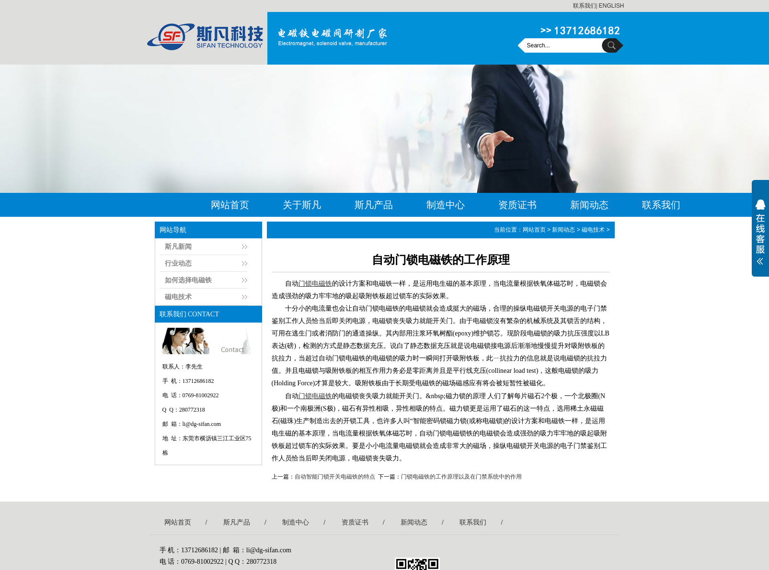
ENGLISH (611, 5)
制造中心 (445, 205)
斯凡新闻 (178, 246)
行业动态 (178, 263)
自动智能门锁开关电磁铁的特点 (335, 476)
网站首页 (230, 205)
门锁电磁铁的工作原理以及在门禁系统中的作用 (461, 476)
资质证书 (517, 205)
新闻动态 (589, 205)
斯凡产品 (374, 205)
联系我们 (584, 5)
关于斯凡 (302, 205)
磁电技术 (178, 297)
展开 (760, 238)
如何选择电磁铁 (188, 280)
